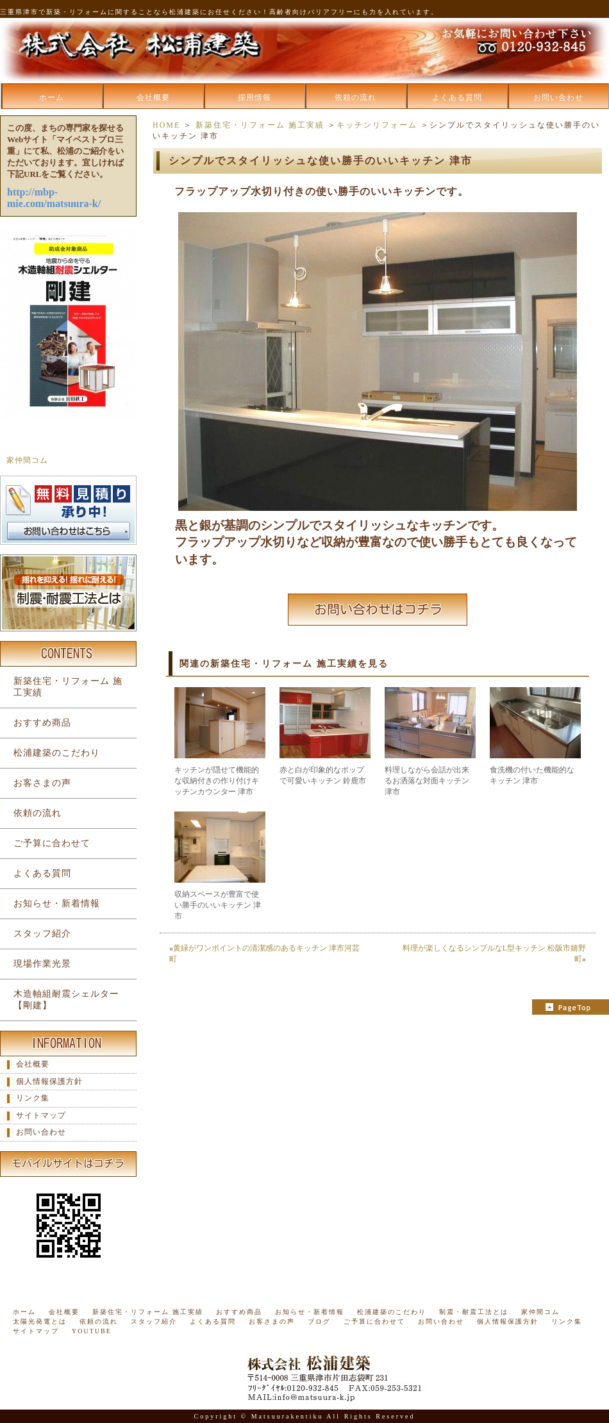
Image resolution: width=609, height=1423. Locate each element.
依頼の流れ (355, 97)
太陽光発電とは (40, 1321)
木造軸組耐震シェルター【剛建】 (66, 999)
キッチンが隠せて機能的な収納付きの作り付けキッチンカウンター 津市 (216, 780)
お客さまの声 (42, 783)
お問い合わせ (558, 97)
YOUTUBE (92, 1331)
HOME (166, 125)
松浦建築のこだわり (56, 753)
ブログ (319, 1321)
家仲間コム (27, 460)
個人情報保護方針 (49, 1081)
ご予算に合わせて (51, 843)
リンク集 (32, 1098)
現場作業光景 (42, 964)
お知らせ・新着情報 (56, 903)
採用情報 (254, 97)
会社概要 (153, 97)
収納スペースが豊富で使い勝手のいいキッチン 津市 (217, 905)
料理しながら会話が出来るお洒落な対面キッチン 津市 (427, 780)
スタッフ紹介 (42, 933)
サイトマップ (41, 1115)
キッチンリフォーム (377, 125)
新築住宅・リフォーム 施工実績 (260, 125)
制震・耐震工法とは (473, 1311)
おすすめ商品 (42, 723)
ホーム (51, 97)
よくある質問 (457, 97)
